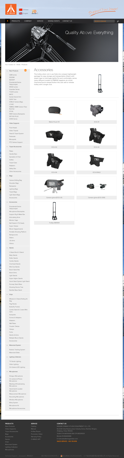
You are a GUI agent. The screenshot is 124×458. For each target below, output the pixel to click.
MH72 (11, 94)
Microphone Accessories (17, 408)
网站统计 (30, 456)
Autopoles (12, 315)
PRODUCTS (16, 21)
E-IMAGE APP (35, 439)
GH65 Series (13, 119)
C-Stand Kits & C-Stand (16, 252)
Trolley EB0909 (54, 223)
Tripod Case (13, 163)
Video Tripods (13, 131)
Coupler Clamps (14, 326)
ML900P (12, 80)
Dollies (11, 160)
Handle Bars (13, 154)
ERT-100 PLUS (13, 116)
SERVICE (40, 21)
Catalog (33, 426)
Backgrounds (13, 235)
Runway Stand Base (15, 284)
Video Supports (10, 429)
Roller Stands (13, 258)
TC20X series (13, 92)
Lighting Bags (13, 189)
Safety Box (12, 168)
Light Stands (13, 275)
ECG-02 (54, 147)
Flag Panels (13, 304)
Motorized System (11, 444)
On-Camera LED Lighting (17, 367)
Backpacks (12, 186)
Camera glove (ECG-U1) (54, 198)
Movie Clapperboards (16, 229)
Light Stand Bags (14, 195)
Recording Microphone (16, 397)
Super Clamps (13, 226)
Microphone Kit (14, 405)
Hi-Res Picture (35, 431)
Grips (7, 442)
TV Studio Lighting (15, 361)
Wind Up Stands (14, 267)
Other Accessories (15, 171)
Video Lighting (13, 364)
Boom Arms (13, 273)
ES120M (11, 77)
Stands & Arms (14, 335)
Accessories (13, 198)
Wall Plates (12, 323)
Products (24, 65)
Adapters (12, 166)
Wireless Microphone (16, 400)
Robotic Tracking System (17, 350)
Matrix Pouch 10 (54, 122)
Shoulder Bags (14, 183)
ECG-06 (54, 172)
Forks (11, 332)
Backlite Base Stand (15, 290)
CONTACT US (67, 21)
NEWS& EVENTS (54, 21)
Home (18, 65)
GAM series (13, 75)
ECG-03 (96, 147)
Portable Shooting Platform (17, 232)
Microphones (9, 450)
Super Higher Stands (16, 278)
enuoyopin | (23, 456)
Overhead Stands (14, 264)
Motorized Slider (14, 352)
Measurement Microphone (17, 394)
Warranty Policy (36, 437)
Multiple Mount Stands (16, 338)
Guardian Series (14, 89)
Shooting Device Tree (16, 287)
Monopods (12, 139)
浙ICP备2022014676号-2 (49, 456)
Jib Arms (12, 240)
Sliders (11, 238)
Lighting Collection (11, 447)
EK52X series (13, 87)
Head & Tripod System (16, 133)
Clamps (11, 329)
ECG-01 (96, 122)
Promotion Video (36, 434)
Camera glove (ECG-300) (96, 198)
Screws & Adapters (15, 317)
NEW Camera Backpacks (17, 114)
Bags (7, 434)
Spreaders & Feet (15, 157)
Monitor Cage (13, 220)
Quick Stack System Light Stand (19, 281)
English (25, 13)
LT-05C (11, 104)
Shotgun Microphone (16, 376)
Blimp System (13, 403)
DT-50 (11, 111)
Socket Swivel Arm (15, 97)
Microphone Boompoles (17, 211)
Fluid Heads (13, 128)
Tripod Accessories (11, 431)
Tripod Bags (13, 192)
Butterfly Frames (14, 307)
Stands (7, 439)
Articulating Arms (14, 217)
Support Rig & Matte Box (17, 214)
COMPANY (28, 21)
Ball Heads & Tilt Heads (16, 223)
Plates (11, 151)
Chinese (25, 10)
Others (11, 243)
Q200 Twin (12, 99)
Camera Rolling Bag (15, 180)
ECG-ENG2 (97, 172)
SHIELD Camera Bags (16, 102)
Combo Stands (14, 261)
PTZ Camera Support (16, 142)
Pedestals (12, 136)
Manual (33, 429)
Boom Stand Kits (14, 270)
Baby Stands (13, 255)
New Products (10, 426)
